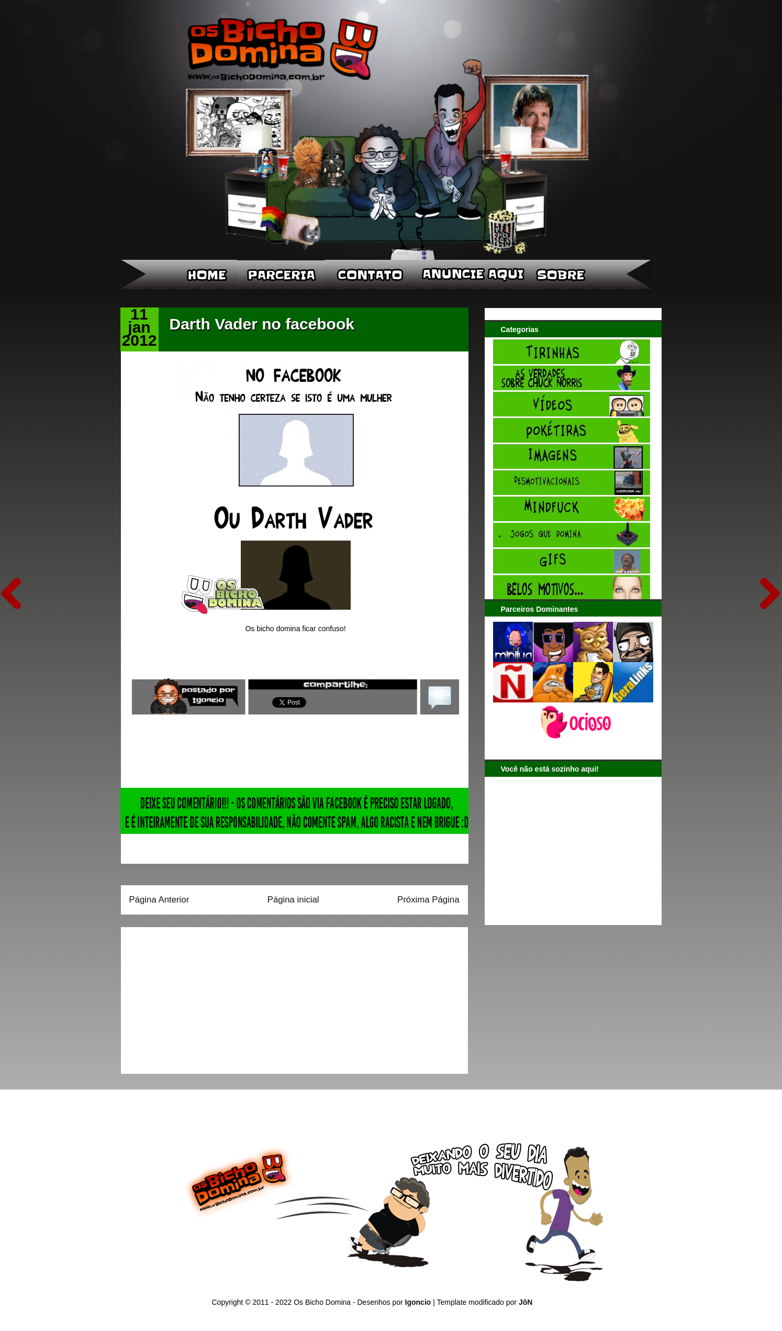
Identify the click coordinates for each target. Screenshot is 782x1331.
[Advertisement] (194, 996)
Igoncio (418, 1302)
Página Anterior (159, 900)
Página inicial (293, 900)
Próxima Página (428, 900)
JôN (525, 1302)
